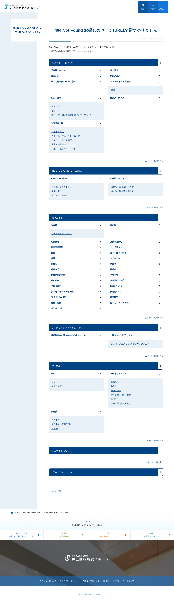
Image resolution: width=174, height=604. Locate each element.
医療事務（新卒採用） (61, 424)
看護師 (114, 382)
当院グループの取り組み (121, 335)
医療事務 (55, 420)
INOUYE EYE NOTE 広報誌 (66, 171)
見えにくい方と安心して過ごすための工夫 (130, 344)
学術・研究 (56, 98)
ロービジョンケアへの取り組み (67, 328)
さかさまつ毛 (57, 308)
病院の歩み (115, 76)
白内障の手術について (61, 234)
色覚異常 (114, 275)
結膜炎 (54, 264)
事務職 (54, 412)
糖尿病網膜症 (57, 247)
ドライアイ (115, 258)
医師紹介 (55, 76)
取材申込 (116, 582)
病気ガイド (57, 217)
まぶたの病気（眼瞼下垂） (63, 292)
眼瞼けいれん (116, 292)
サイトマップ (128, 582)
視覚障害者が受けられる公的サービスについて (72, 335)
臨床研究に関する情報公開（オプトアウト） (71, 115)
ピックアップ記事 (59, 178)
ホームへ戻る (56, 491)
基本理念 (114, 70)
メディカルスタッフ (119, 374)
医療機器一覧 (57, 123)
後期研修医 (56, 386)
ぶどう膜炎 (115, 247)
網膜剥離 (55, 242)
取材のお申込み (117, 98)
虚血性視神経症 (117, 280)
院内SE (54, 428)
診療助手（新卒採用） (121, 403)
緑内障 (113, 225)
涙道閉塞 (114, 297)
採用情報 (56, 366)
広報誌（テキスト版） (61, 187)
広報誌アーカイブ (118, 178)
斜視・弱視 (56, 303)
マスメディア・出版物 (120, 81)
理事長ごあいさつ (59, 70)
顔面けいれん (116, 286)
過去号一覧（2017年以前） (123, 187)
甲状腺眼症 (56, 286)
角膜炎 (113, 264)
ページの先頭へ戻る (155, 161)
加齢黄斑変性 (116, 242)
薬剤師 (114, 386)
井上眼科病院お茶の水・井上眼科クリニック (21, 535)
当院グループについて (62, 63)
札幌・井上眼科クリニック (63, 149)
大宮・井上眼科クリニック (63, 144)
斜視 (53, 253)
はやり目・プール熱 (119, 303)
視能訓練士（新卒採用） (122, 395)
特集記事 (55, 191)
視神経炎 (55, 280)
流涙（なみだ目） (59, 297)
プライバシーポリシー (62, 472)
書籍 (113, 90)
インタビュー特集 (59, 195)
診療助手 (115, 399)
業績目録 (55, 106)
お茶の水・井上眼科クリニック (65, 136)
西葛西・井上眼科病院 (61, 140)
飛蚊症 (113, 269)
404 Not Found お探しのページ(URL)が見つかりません (26, 30)
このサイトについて (61, 450)
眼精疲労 (55, 269)
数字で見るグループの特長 (63, 81)
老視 (53, 258)
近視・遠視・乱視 (118, 253)
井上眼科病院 (57, 132)
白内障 (54, 225)
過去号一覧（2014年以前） (123, 191)
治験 (53, 111)
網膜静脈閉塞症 (58, 275)
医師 (53, 374)
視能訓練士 (116, 391)
